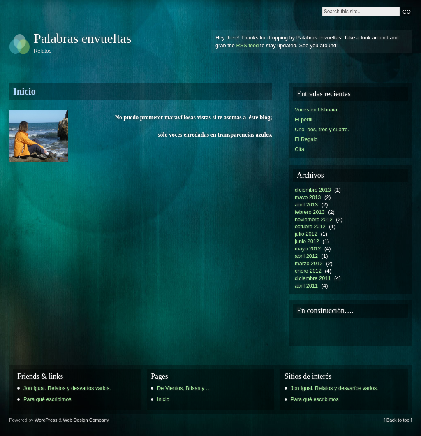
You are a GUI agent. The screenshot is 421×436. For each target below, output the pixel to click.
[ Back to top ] (398, 419)
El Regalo (306, 139)
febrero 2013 (310, 212)
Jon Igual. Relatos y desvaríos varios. (67, 388)
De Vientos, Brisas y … (184, 388)
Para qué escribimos (47, 399)
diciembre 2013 (313, 190)
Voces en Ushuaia (316, 110)
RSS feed (247, 45)
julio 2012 (306, 234)
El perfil (303, 119)
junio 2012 (307, 241)
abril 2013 (306, 205)
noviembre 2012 (314, 219)
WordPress (46, 419)
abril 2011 (306, 286)
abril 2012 (306, 256)
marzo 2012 (309, 263)
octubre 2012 (310, 226)
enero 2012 (308, 271)
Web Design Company (86, 419)
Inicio (24, 91)
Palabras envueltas (82, 38)
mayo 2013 (308, 197)
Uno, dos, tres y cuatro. (322, 129)
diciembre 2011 (313, 278)
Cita (299, 149)
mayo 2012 (308, 249)
